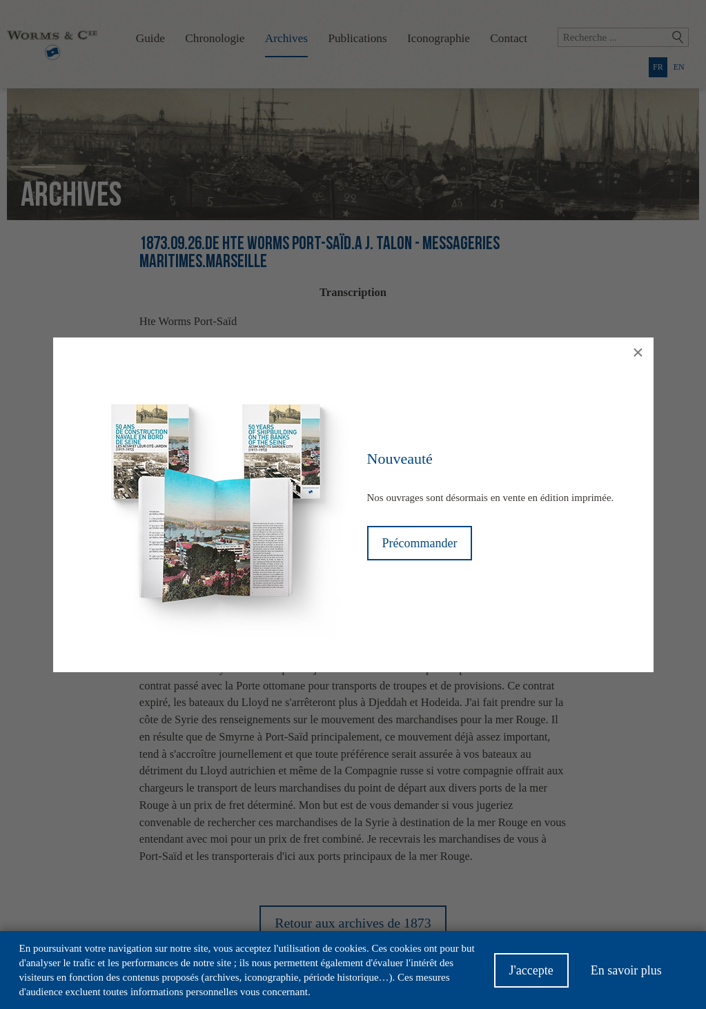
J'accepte (531, 976)
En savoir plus (626, 976)
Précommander (420, 543)
